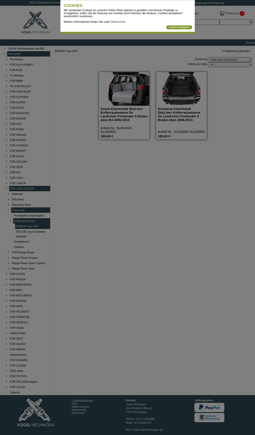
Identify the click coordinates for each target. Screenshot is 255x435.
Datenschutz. (118, 21)
